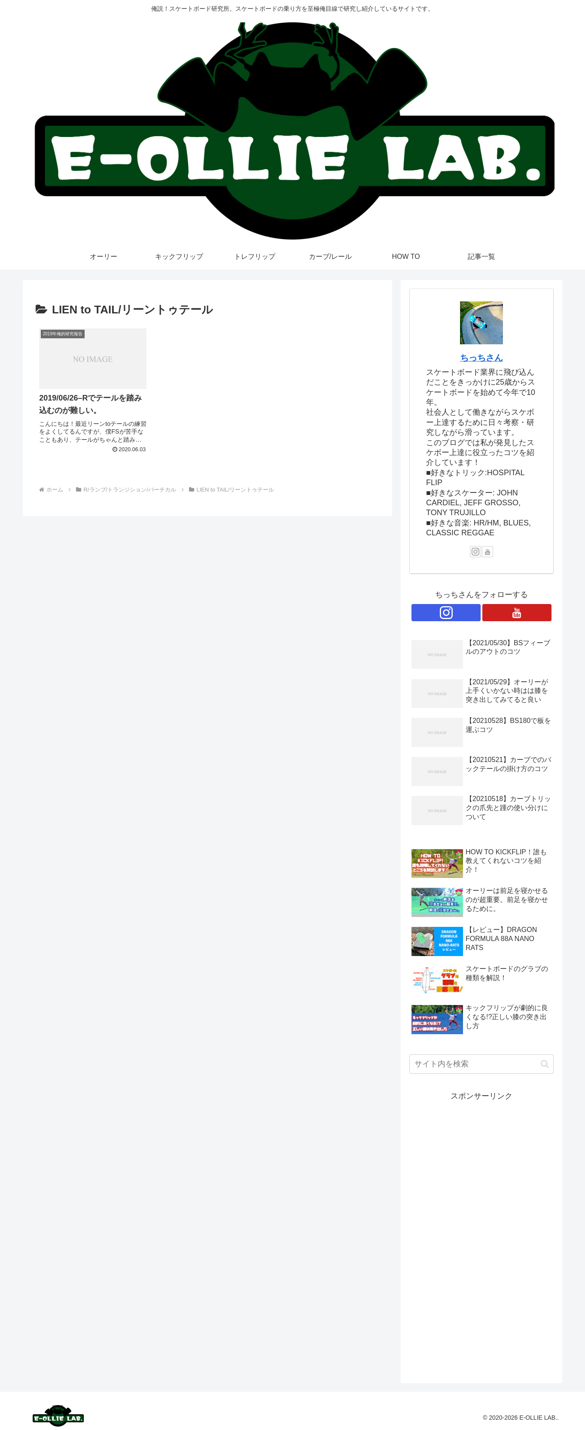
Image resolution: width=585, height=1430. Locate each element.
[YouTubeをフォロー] (487, 551)
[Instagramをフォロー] (475, 551)
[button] (544, 1064)
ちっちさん (481, 357)
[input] (481, 1064)
